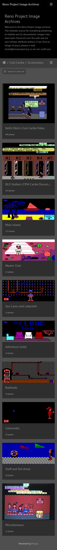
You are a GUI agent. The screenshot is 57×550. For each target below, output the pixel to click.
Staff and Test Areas (17, 469)
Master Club (13, 266)
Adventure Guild (15, 347)
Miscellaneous (14, 525)
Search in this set (14, 71)
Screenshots (35, 63)
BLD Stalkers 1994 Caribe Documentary (30, 184)
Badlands (11, 388)
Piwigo (34, 543)
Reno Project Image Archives (20, 4)
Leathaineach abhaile (4, 62)
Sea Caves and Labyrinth (21, 306)
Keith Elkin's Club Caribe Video (25, 128)
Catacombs (12, 428)
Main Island (12, 225)
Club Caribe (16, 63)
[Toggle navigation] (51, 4)
